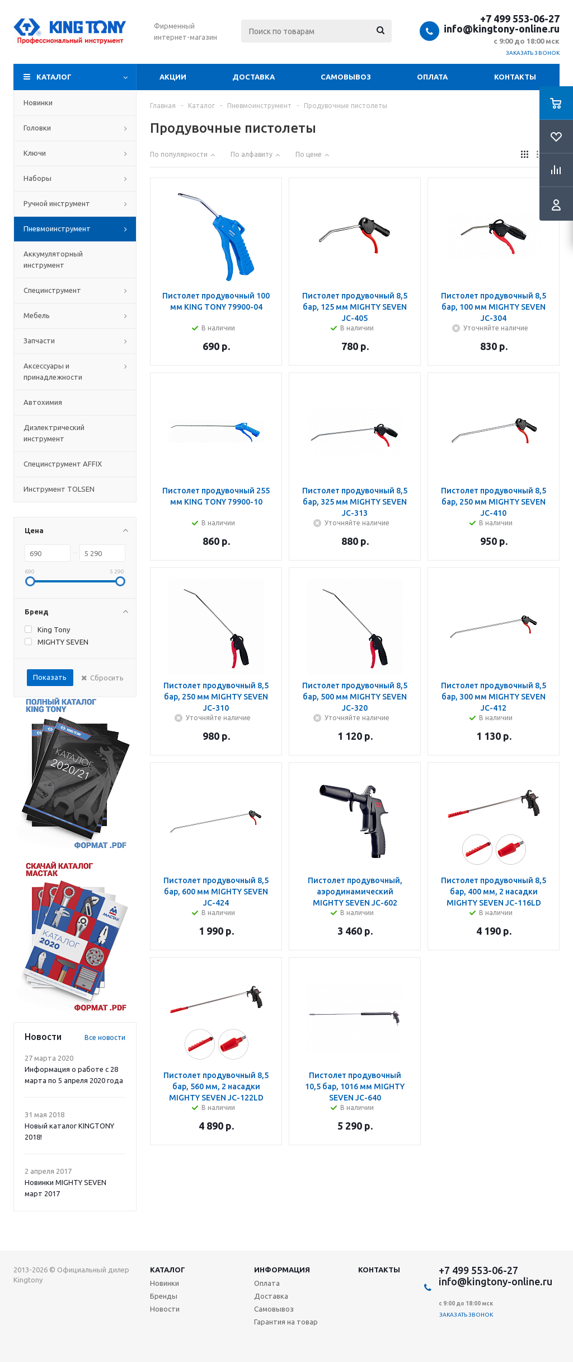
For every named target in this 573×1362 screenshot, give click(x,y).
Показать (50, 677)
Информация (282, 1270)
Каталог (54, 77)
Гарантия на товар (286, 1322)
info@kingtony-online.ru (502, 29)
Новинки (164, 1283)
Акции (172, 77)
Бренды (163, 1296)
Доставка (253, 77)
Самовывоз (346, 77)
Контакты (515, 77)
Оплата (432, 77)
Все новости (104, 1037)
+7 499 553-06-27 (520, 18)
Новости (165, 1309)
